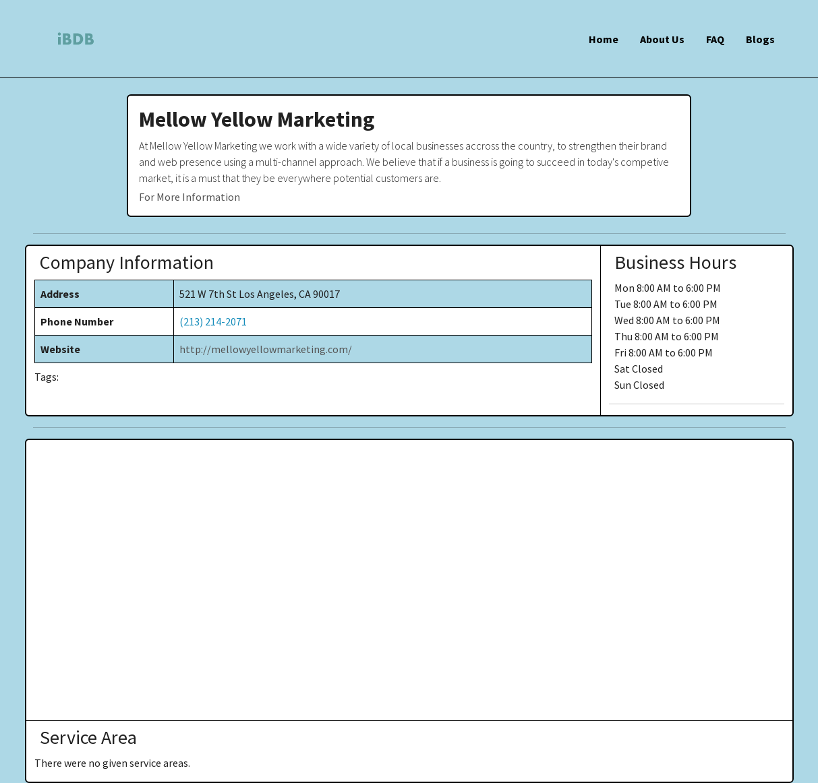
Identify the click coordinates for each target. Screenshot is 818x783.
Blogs (760, 39)
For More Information (189, 196)
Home (603, 39)
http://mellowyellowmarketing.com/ (265, 349)
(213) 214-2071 (213, 321)
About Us (662, 39)
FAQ (715, 39)
